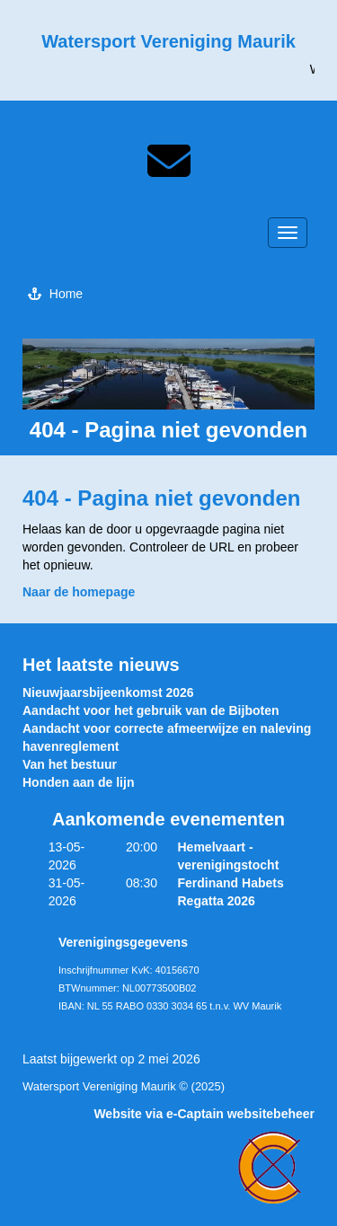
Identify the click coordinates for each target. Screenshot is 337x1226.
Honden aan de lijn (78, 782)
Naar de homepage (78, 592)
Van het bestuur (69, 764)
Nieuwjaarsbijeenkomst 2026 (108, 692)
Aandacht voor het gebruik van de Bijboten (150, 710)
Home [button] (55, 294)
